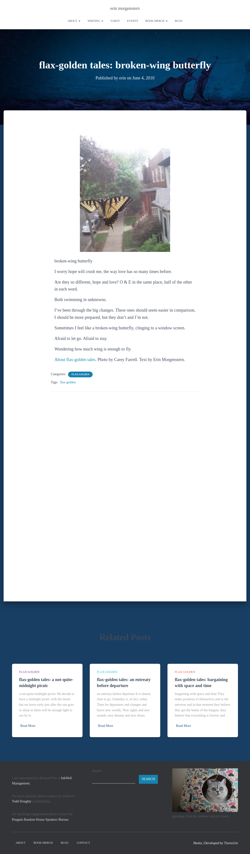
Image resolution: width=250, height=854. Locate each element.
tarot (115, 21)
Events (132, 21)
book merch (156, 21)
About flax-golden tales (74, 359)
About (73, 21)
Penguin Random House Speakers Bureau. (40, 819)
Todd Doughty (22, 801)
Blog (179, 21)
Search (96, 771)
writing (95, 21)
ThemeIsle (231, 843)
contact (83, 842)
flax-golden (80, 374)
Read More (28, 726)
